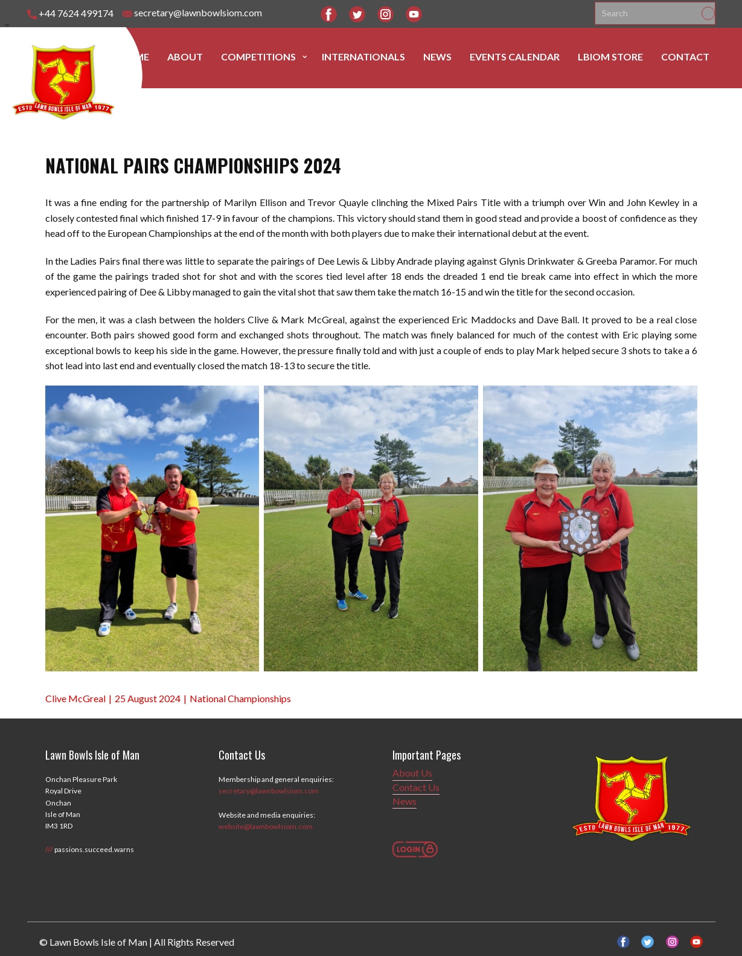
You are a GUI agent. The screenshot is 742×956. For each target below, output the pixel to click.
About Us (412, 772)
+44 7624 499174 (70, 13)
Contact (685, 56)
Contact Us (416, 787)
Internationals (363, 56)
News (437, 56)
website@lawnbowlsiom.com (266, 826)
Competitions (258, 56)
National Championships (240, 698)
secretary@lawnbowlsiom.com (192, 13)
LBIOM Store (610, 56)
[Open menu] (7, 26)
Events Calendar (515, 56)
